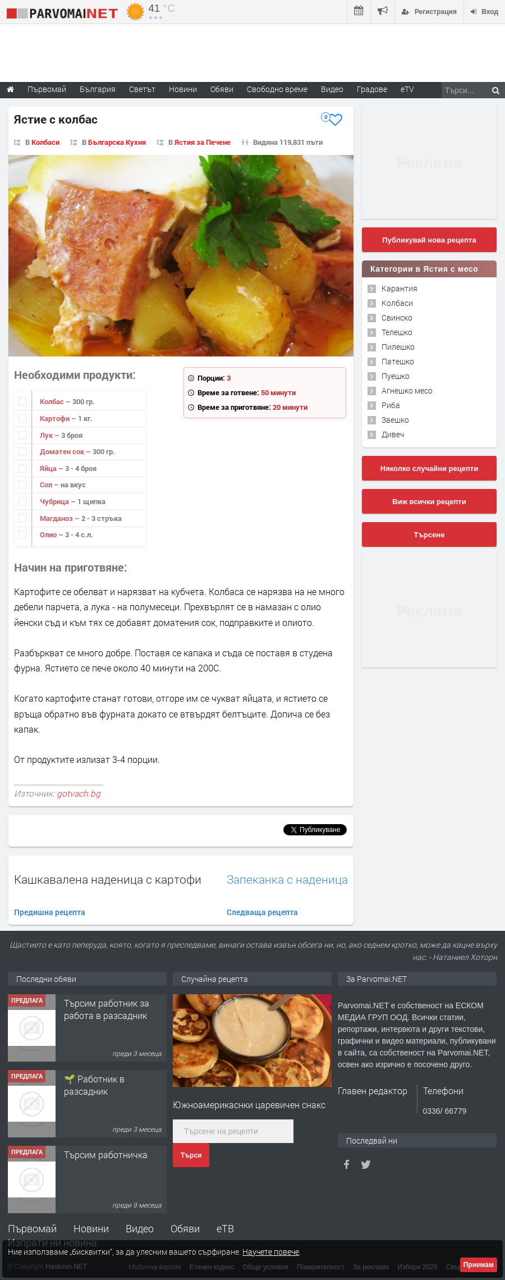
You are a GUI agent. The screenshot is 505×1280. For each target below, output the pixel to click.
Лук (47, 435)
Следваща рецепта (262, 912)
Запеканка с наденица (287, 879)
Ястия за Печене (203, 142)
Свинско (397, 317)
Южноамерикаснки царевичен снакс (249, 1104)
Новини (183, 89)
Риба (391, 405)
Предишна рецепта (49, 912)
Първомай (32, 1228)
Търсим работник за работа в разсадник (106, 1009)
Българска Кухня (117, 142)
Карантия (399, 288)
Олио (49, 534)
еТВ (225, 1228)
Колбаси (45, 142)
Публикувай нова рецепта (429, 240)
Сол (47, 484)
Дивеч (393, 434)
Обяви (185, 1228)
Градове (372, 89)
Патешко (398, 361)
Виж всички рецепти (429, 501)
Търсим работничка (106, 1154)
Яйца (49, 468)
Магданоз (57, 518)
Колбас (53, 401)
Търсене (429, 535)
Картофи (55, 418)
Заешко (395, 419)
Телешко (397, 332)
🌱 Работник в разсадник (94, 1085)
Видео (140, 1228)
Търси (191, 1155)
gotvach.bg (78, 793)
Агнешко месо (407, 390)
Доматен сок (63, 451)
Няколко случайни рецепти (429, 468)
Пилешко (398, 346)
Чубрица (55, 501)
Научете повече (270, 1251)
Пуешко (396, 376)
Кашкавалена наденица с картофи (107, 879)
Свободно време (277, 89)
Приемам (478, 1265)
